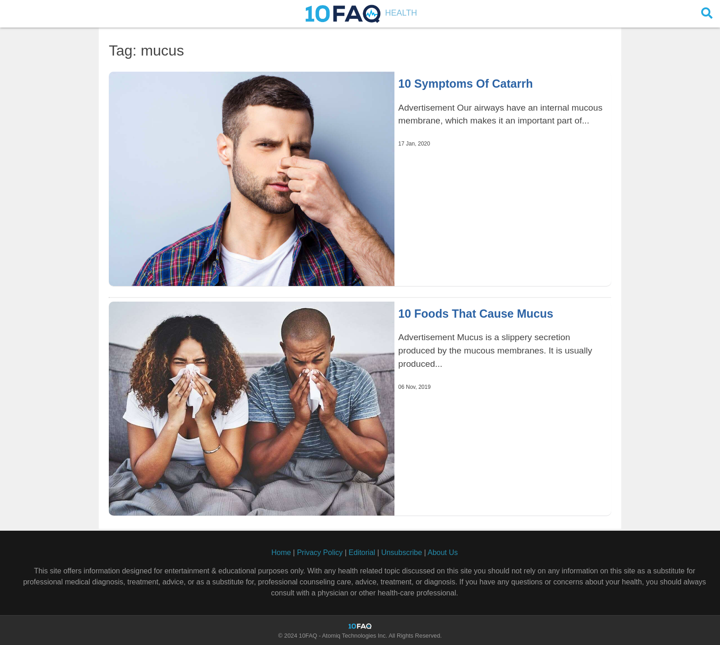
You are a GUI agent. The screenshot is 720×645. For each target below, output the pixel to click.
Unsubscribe (401, 552)
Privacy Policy (320, 552)
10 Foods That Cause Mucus (475, 313)
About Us (443, 552)
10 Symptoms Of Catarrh (465, 83)
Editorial (362, 552)
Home (281, 552)
